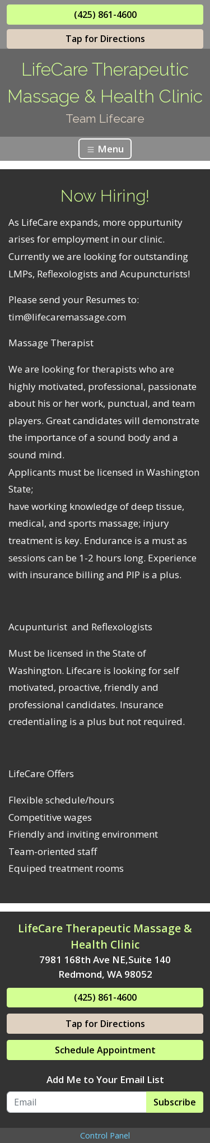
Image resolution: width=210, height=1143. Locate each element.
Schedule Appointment (105, 1050)
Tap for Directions (105, 38)
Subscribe (174, 1102)
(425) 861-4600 (105, 14)
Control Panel (105, 1135)
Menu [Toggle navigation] (105, 148)
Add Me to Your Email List (105, 1079)
